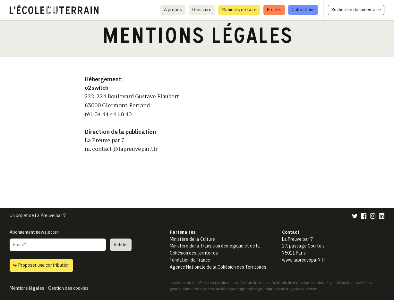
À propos (173, 9)
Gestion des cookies (68, 288)
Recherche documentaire (356, 9)
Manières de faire (239, 9)
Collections (303, 9)
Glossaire (201, 9)
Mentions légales (27, 288)
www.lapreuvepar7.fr (303, 260)
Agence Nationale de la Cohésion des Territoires (218, 267)
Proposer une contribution (41, 265)
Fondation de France (190, 260)
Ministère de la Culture (192, 239)
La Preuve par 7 (50, 215)
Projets (274, 9)
